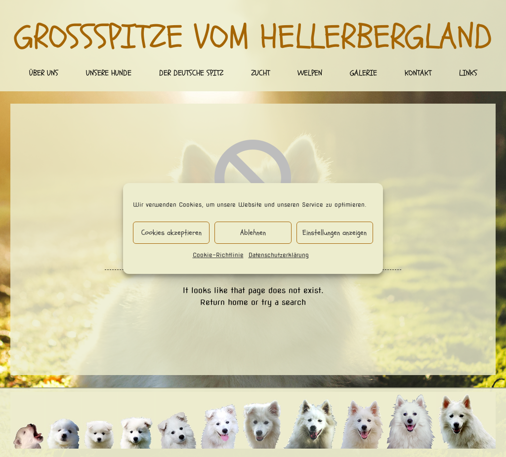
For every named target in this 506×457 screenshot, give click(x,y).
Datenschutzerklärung (279, 255)
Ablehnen (253, 233)
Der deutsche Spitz (191, 73)
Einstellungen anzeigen (334, 233)
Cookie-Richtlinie (218, 255)
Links (468, 73)
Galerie (363, 73)
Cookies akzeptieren (171, 233)
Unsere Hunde (108, 73)
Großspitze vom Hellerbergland (253, 37)
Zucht (260, 73)
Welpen (309, 73)
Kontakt (418, 73)
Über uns (43, 73)
